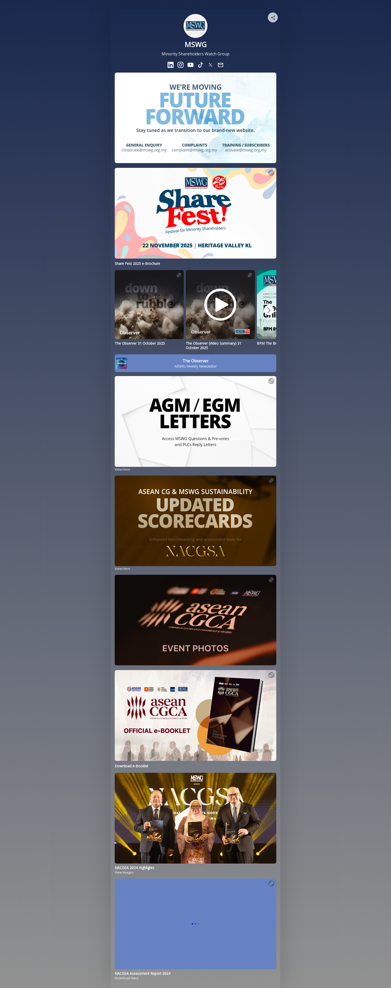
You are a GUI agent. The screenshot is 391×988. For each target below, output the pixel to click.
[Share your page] (273, 17)
